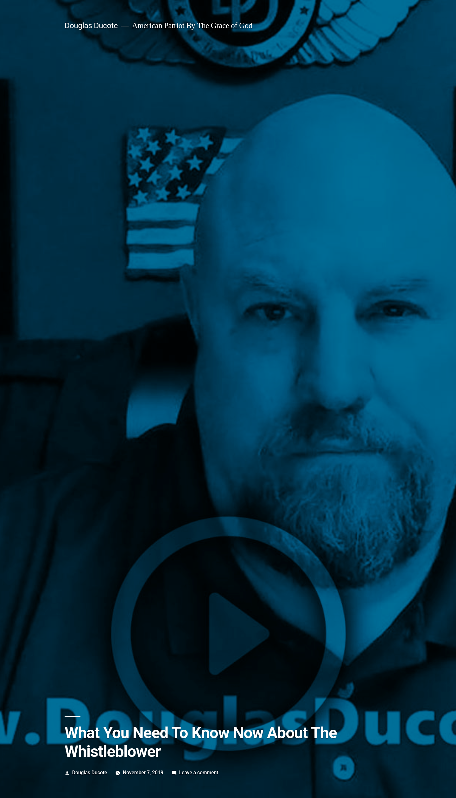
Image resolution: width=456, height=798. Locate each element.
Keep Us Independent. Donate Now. (115, 488)
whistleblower (192, 565)
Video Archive (80, 556)
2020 (78, 547)
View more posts (93, 654)
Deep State (133, 547)
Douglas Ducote (89, 258)
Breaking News (102, 547)
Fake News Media (219, 547)
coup (86, 565)
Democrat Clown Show (172, 547)
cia (75, 565)
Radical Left (254, 547)
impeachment (160, 565)
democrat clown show (118, 565)
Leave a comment (198, 258)
